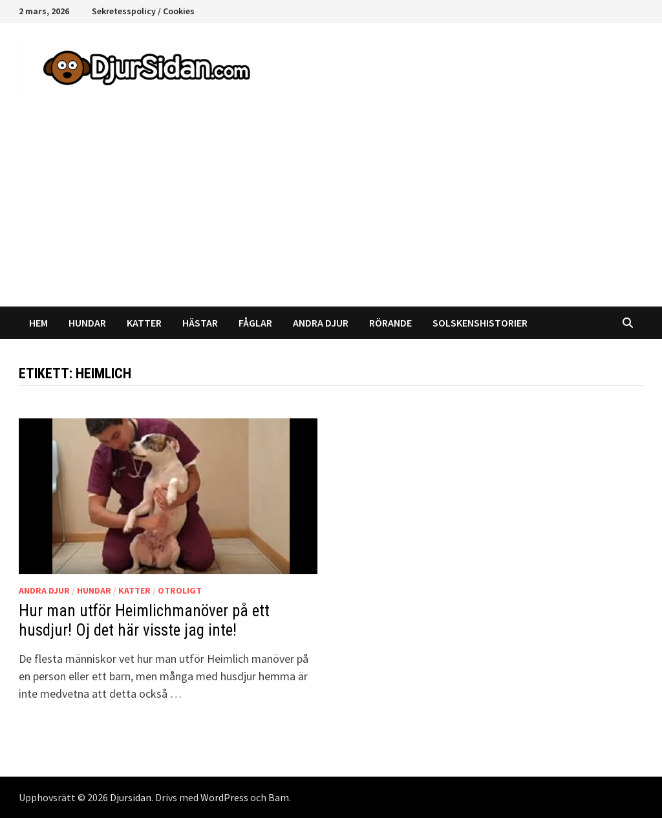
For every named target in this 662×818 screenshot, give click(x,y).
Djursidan (130, 797)
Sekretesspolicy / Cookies (143, 11)
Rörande (390, 322)
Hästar (200, 322)
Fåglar (255, 322)
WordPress (224, 797)
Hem (38, 322)
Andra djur (320, 322)
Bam (278, 797)
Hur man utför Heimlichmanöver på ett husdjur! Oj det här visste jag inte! (144, 620)
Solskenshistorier (480, 322)
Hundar (87, 322)
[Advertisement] (331, 209)
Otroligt (180, 590)
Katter (144, 322)
